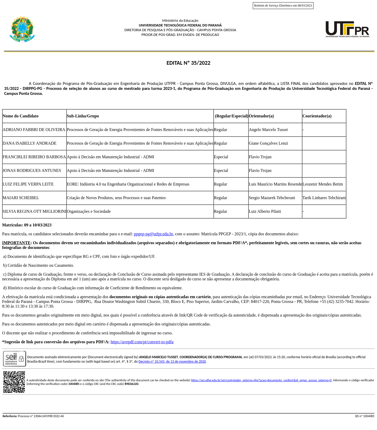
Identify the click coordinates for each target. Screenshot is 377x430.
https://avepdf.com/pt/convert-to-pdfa (141, 342)
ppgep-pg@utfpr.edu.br (153, 234)
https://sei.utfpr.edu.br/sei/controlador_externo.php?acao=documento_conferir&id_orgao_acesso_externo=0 (261, 380)
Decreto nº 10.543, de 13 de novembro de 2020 (172, 361)
